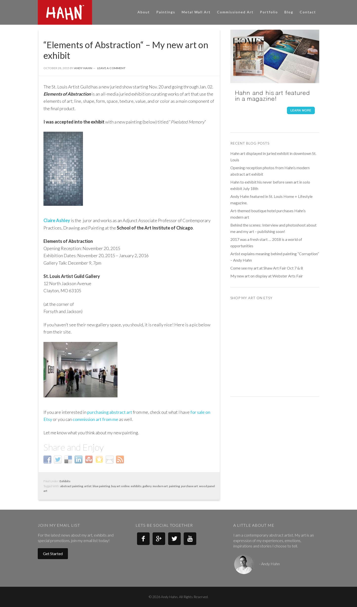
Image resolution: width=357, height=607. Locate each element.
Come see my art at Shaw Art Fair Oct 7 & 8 (266, 268)
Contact (308, 12)
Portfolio (269, 12)
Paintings (165, 12)
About (144, 12)
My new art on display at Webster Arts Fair (266, 275)
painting (174, 486)
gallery (147, 486)
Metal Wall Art (196, 12)
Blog (288, 12)
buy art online (120, 486)
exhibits (136, 486)
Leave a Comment (111, 68)
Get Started (53, 553)
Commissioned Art (235, 12)
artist (88, 486)
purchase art (189, 486)
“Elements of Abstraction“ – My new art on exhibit (125, 50)
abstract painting (71, 486)
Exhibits (65, 481)
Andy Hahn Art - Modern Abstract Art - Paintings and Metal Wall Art (82, 12)
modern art (160, 486)
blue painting (101, 486)
